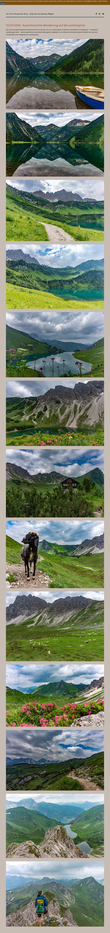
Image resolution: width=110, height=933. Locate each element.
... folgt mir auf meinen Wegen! (30, 14)
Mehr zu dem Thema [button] (100, 1)
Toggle (4, 4)
